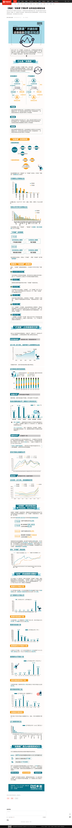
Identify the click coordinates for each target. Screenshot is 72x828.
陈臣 (7, 17)
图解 (12, 798)
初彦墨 (12, 17)
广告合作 (49, 826)
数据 (44, 3)
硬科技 (37, 3)
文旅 (41, 3)
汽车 (28, 3)
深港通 (16, 798)
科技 (15, 3)
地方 (34, 3)
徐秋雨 (9, 17)
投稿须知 (55, 826)
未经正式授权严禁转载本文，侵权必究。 (14, 795)
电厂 (54, 3)
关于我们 (42, 826)
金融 (18, 3)
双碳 (51, 3)
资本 (8, 798)
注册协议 (52, 826)
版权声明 (59, 826)
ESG (47, 3)
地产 (24, 3)
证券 (21, 3)
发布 (44, 817)
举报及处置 (62, 826)
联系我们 (45, 826)
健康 (31, 3)
